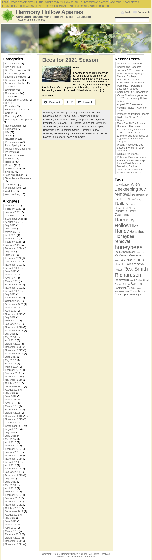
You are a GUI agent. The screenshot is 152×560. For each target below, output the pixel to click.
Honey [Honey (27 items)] (122, 231)
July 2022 (10, 294)
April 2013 (10, 488)
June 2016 (11, 396)
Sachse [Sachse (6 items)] (139, 280)
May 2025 (10, 231)
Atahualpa (89, 556)
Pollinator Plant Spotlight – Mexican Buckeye (131, 75)
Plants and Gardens (16, 148)
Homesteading (13, 125)
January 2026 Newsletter (130, 70)
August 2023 (12, 268)
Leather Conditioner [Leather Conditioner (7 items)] (125, 252)
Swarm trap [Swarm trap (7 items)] (121, 288)
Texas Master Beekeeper (18, 178)
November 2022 (14, 287)
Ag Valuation (12, 63)
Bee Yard (10, 66)
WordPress (76, 556)
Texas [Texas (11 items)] (131, 287)
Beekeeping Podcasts (129, 66)
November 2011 (14, 544)
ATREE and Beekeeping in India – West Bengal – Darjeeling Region (131, 163)
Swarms (9, 171)
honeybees (86, 116)
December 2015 (14, 416)
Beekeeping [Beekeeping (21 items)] (126, 189)
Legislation (11, 128)
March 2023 (11, 281)
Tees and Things (14, 175)
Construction (12, 93)
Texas (78, 122)
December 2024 (14, 248)
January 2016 (12, 412)
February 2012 (13, 534)
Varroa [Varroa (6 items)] (132, 294)
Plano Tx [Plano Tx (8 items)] (120, 264)
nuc (56, 119)
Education (10, 106)
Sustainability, (93, 133)
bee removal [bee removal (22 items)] (130, 191)
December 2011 (14, 540)
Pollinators (11, 151)
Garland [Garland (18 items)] (122, 214)
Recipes (9, 161)
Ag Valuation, (51, 126)
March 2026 (11, 205)
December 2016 (14, 376)
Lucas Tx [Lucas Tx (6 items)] (140, 252)
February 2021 (13, 297)
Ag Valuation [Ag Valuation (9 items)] (122, 184)
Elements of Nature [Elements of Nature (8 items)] (125, 208)
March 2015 (11, 445)
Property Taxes (86, 119)
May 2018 (10, 337)
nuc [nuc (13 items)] (129, 260)
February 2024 (13, 258)
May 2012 (10, 524)
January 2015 (12, 452)
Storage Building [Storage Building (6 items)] (122, 284)
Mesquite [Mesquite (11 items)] (134, 255)
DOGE (74, 116)
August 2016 (12, 389)
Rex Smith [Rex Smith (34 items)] (135, 269)
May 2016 (10, 399)
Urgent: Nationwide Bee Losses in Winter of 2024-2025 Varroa (131, 147)
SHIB (71, 122)
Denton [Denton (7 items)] (132, 204)
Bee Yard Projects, (80, 126)
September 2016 (14, 386)
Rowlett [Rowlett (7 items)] (131, 280)
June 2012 (11, 521)
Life (7, 132)
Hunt (95, 116)
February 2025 (13, 241)
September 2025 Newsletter (132, 92)
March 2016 (11, 406)
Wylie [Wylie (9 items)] (139, 294)
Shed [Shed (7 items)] (146, 280)
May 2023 (10, 274)
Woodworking (12, 194)
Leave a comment (75, 136)
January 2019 (12, 323)
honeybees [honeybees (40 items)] (129, 247)
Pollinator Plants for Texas (131, 157)
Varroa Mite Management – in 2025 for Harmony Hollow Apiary (132, 98)
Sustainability (12, 168)
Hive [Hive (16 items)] (134, 226)
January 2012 (12, 537)
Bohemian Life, (51, 129)
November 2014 (14, 458)
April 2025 (10, 235)
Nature (8, 135)
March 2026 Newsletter (130, 63)
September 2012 (14, 511)
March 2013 (11, 491)
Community (11, 89)
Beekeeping (11, 73)
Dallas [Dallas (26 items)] (121, 203)
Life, (73, 133)
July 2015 (10, 432)
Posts (128, 12)
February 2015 (13, 448)
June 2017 (11, 356)
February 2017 (13, 369)
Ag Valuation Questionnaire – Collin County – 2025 (133, 131)
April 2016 (10, 402)
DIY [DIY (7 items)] (139, 204)
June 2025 (11, 228)
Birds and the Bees (15, 76)
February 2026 (13, 208)
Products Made (13, 155)
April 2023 (10, 277)
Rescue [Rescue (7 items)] (118, 269)
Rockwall (61, 122)
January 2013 (12, 498)
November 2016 (14, 379)
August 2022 (12, 291)
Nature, (80, 133)
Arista (92, 112)
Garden (9, 112)
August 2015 (12, 429)
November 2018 (14, 327)
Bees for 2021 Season (70, 60)
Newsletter (11, 138)
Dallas (66, 116)
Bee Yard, (64, 126)
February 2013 (13, 494)
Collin (58, 116)
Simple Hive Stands (128, 153)
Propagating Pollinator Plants (133, 113)
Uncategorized (13, 187)
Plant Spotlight (13, 145)
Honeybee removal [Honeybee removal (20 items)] (124, 239)
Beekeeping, (98, 126)
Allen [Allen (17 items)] (135, 184)
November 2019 (14, 314)
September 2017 (14, 353)
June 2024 (11, 254)
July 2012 (10, 517)
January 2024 (12, 261)
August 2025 (12, 222)
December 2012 (14, 501)
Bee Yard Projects (15, 70)
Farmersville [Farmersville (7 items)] (121, 211)
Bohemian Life (13, 80)
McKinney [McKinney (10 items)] (121, 255)
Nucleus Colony (68, 119)
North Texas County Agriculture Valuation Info (130, 81)
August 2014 (12, 462)
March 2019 (11, 320)
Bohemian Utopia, (70, 129)
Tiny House (11, 184)
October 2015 (12, 422)
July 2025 (10, 225)
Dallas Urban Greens (16, 99)
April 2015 (10, 442)
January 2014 (12, 471)
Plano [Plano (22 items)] (138, 259)
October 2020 (12, 300)
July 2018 (10, 333)
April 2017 (10, 363)
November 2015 (14, 419)
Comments (144, 12)
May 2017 (10, 360)
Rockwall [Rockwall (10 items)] (121, 279)
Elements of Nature (15, 109)
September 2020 (14, 304)
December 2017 (14, 346)
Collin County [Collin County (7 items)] (135, 199)
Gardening (11, 116)
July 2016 (10, 393)
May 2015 (10, 439)
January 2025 (12, 245)
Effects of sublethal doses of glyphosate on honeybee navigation (132, 138)
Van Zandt (88, 122)
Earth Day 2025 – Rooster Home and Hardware (131, 125)
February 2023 (13, 284)
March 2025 (11, 238)
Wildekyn (10, 191)
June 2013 (11, 481)
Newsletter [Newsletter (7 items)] (120, 260)
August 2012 (12, 514)
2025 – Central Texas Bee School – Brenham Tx (131, 171)
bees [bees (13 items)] (123, 199)
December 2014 (14, 455)
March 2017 (11, 366)
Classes (9, 86)
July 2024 (10, 251)
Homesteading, (62, 133)
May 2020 (10, 307)
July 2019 (10, 317)
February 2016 (13, 409)
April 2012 (10, 527)
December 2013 (14, 475)
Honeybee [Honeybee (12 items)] (137, 231)
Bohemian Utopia (14, 83)
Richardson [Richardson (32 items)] (128, 275)
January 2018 (12, 343)
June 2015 (11, 435)
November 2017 (14, 350)
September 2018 (14, 330)
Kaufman (48, 119)
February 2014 (13, 468)
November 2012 (14, 504)
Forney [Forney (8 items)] (132, 210)
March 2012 (11, 531)
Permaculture (12, 142)
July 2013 (10, 478)
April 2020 (10, 310)
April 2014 (10, 465)
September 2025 (14, 218)
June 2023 (11, 271)
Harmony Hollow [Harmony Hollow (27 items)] (125, 222)
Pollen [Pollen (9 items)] (129, 264)
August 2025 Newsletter (130, 104)
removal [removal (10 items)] (139, 264)
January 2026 (12, 212)
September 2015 (14, 425)
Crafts (8, 96)
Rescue (9, 165)
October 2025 (12, 215)
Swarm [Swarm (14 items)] (136, 284)
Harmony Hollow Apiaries (49, 12)
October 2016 (12, 383)
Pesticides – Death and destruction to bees (130, 87)
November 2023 (14, 264)
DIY (7, 103)
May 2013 (10, 485)
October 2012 (12, 508)
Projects (9, 158)
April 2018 (10, 340)
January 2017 (12, 373)
